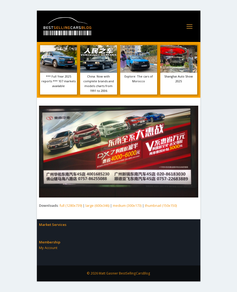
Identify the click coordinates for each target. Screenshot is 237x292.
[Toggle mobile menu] (189, 26)
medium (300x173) (127, 205)
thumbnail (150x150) (161, 205)
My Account (48, 247)
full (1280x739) (70, 205)
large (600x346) (97, 205)
